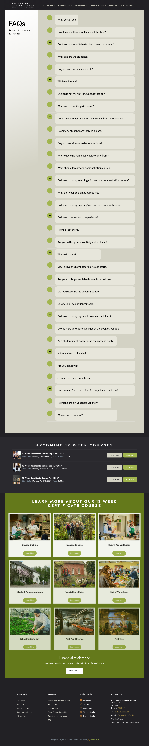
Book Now (130, 455)
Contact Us (21, 700)
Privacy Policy (22, 716)
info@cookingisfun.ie (125, 715)
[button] (49, 5)
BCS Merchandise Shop (57, 716)
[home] (24, 5)
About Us (20, 704)
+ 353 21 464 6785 (122, 712)
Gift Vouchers (128, 5)
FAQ (50, 720)
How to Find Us (23, 708)
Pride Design (94, 740)
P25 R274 (122, 708)
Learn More (114, 455)
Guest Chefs (53, 708)
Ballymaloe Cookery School (59, 700)
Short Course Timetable (57, 712)
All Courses (52, 704)
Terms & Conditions (24, 712)
